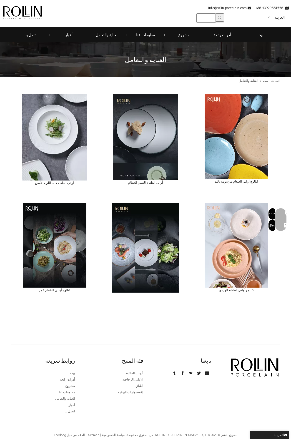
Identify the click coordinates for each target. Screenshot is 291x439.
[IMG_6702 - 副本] (54, 137)
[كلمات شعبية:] (220, 17)
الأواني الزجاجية (132, 379)
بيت (72, 373)
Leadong (60, 435)
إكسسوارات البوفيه (130, 392)
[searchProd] (206, 18)
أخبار (72, 405)
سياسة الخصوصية (113, 435)
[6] (236, 245)
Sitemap (93, 435)
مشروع (70, 386)
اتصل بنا (70, 411)
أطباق (139, 386)
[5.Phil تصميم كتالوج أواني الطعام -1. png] (145, 248)
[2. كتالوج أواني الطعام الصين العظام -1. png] (145, 137)
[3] (236, 136)
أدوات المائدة (134, 373)
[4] (54, 245)
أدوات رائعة (67, 379)
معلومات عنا (67, 392)
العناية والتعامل (65, 398)
